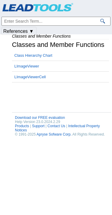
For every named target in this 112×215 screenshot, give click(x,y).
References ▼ (18, 31)
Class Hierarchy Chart (33, 55)
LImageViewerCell (30, 77)
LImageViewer (26, 66)
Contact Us (56, 126)
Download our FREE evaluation (40, 118)
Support (38, 126)
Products (22, 126)
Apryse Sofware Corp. (53, 134)
